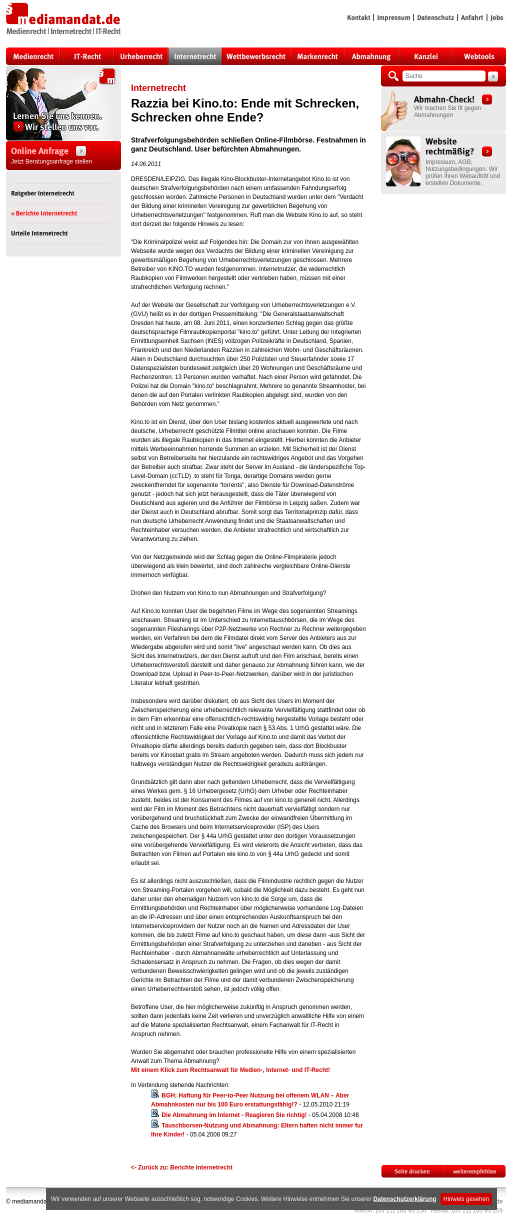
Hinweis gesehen (466, 1199)
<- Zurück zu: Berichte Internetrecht (181, 1167)
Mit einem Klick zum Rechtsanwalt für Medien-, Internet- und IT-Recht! (230, 1070)
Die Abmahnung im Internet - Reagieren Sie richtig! (234, 1115)
